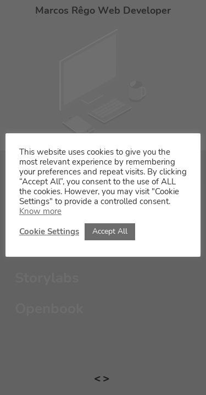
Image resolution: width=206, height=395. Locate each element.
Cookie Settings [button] (49, 231)
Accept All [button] (109, 231)
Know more (40, 211)
